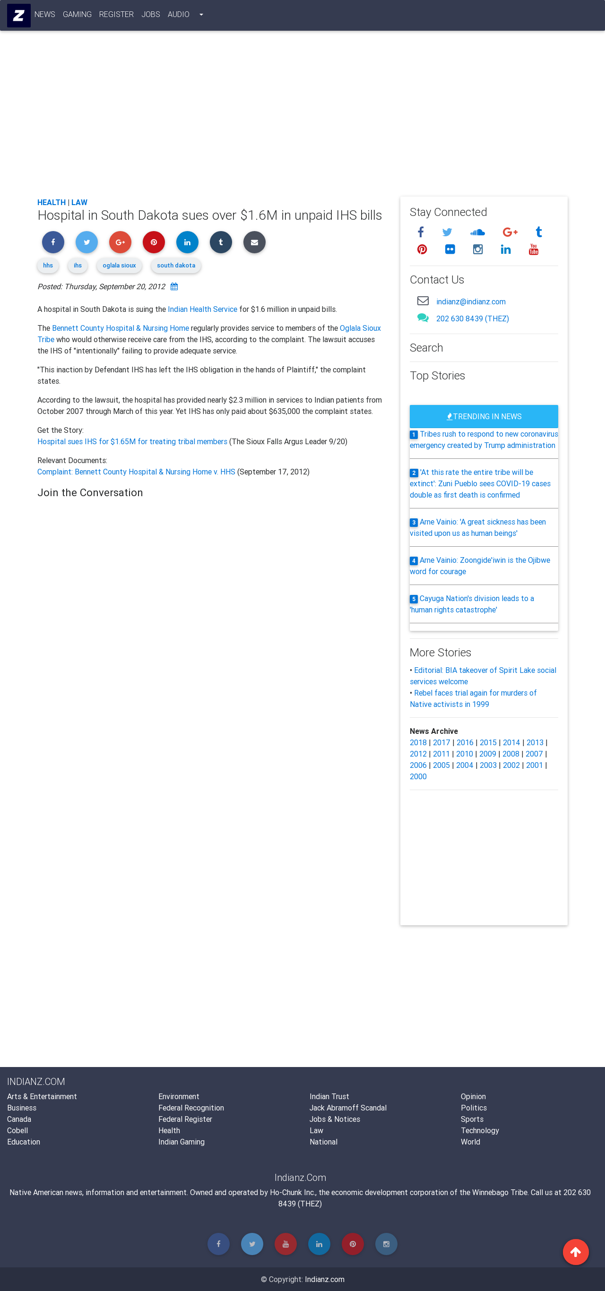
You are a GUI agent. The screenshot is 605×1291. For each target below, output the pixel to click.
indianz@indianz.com (471, 301)
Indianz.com (325, 1279)
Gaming (77, 16)
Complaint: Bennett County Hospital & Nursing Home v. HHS (136, 471)
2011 (441, 753)
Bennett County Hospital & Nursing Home (120, 328)
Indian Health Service (202, 309)
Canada (19, 1119)
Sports (472, 1119)
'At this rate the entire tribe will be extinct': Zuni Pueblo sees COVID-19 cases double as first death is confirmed (480, 483)
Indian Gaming (181, 1141)
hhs (48, 265)
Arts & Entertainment (42, 1096)
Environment (178, 1096)
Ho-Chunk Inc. (292, 1192)
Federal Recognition (191, 1107)
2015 (488, 742)
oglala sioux (119, 265)
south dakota (176, 265)
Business (21, 1107)
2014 (511, 742)
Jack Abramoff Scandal (348, 1107)
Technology (480, 1130)
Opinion (473, 1096)
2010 (464, 753)
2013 (535, 742)
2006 (418, 765)
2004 (465, 765)
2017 (441, 742)
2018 (418, 742)
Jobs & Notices (335, 1119)
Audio (179, 16)
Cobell (17, 1130)
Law (79, 202)
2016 (465, 742)
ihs (78, 265)
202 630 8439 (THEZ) (472, 318)
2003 (488, 765)
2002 (511, 765)
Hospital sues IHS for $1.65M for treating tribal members (133, 441)
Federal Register (185, 1119)
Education (23, 1141)
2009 (487, 753)
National (323, 1141)
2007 (534, 753)
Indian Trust (329, 1096)
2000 (418, 776)
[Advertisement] (302, 119)
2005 (441, 765)
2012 (418, 753)
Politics (474, 1107)
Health (51, 202)
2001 (534, 765)
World (470, 1141)
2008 (510, 753)
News (45, 16)
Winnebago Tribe (499, 1192)
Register (117, 16)
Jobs (151, 16)
